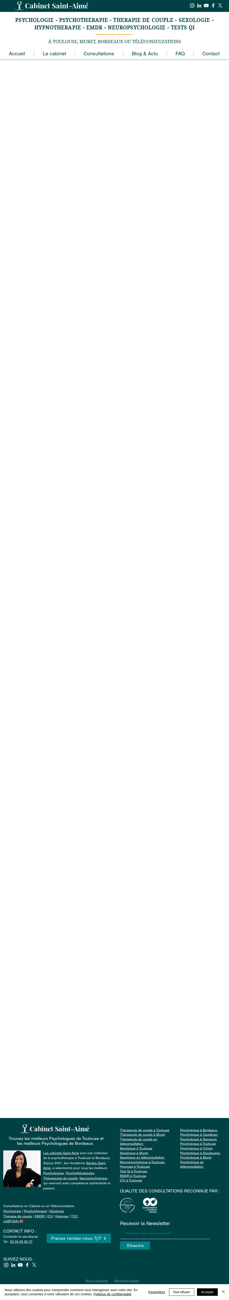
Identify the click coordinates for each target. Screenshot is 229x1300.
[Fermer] (223, 1292)
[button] (99, 53)
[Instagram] (192, 5)
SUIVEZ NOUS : (18, 1259)
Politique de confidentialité (112, 1294)
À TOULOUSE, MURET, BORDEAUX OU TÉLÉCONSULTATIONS (114, 41)
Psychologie (12, 1211)
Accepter (207, 1292)
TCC (74, 1216)
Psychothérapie (35, 1211)
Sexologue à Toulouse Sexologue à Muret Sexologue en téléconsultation (142, 1152)
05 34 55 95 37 (21, 1242)
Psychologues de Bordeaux (67, 1143)
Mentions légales (126, 1280)
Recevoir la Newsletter (145, 1223)
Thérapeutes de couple (60, 1178)
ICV (50, 1216)
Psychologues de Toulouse (74, 1138)
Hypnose (61, 1216)
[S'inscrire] (135, 1245)
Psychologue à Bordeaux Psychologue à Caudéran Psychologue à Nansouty (199, 1134)
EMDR (39, 1216)
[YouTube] (206, 5)
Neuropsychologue (93, 1178)
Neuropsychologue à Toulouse (142, 1162)
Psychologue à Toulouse (198, 1144)
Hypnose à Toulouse (135, 1166)
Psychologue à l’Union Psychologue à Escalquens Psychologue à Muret (200, 1152)
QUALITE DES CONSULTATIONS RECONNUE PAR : (170, 1190)
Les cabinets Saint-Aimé (61, 1153)
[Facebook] (213, 5)
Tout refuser (181, 1292)
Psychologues (53, 1173)
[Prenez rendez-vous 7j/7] (79, 1238)
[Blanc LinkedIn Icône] (199, 5)
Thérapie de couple (17, 1216)
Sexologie (57, 1211)
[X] (220, 5)
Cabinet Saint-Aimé (57, 5)
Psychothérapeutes (80, 1173)
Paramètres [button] (156, 1292)
